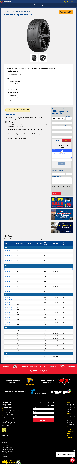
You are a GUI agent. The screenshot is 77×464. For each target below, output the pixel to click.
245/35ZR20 (8, 269)
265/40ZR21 (8, 310)
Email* (53, 130)
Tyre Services (70, 422)
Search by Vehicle (71, 404)
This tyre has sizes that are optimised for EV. (18, 109)
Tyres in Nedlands (6, 446)
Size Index (4, 442)
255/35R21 (8, 302)
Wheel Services (70, 424)
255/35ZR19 (8, 260)
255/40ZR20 (8, 274)
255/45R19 (8, 263)
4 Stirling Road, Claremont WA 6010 (11, 411)
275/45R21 (8, 312)
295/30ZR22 (8, 348)
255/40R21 (8, 305)
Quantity (68, 116)
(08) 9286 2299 (9, 415)
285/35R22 (8, 338)
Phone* (59, 125)
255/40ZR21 (8, 307)
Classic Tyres (70, 431)
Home (6, 11)
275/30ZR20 (8, 286)
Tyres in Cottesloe (6, 444)
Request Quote (56, 193)
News (68, 435)
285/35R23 (8, 356)
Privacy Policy (60, 188)
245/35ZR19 (8, 253)
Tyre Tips (69, 411)
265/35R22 (8, 333)
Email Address (36, 407)
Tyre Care (69, 409)
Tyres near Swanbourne (7, 451)
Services (69, 418)
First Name (35, 411)
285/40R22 (8, 343)
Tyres (68, 402)
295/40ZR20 (8, 291)
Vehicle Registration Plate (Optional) (57, 171)
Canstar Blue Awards (7, 453)
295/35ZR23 (8, 359)
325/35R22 (8, 350)
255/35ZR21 (8, 300)
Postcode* (54, 135)
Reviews (69, 437)
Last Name (35, 415)
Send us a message (9, 418)
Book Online (70, 430)
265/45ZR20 (8, 281)
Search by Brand (71, 408)
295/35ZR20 (8, 289)
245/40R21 (8, 297)
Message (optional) (56, 176)
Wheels (69, 413)
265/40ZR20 (8, 279)
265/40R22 (8, 335)
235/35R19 (8, 250)
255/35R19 (8, 258)
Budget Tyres (5, 455)
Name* (53, 121)
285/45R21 (8, 320)
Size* (53, 116)
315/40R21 (8, 322)
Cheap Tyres (5, 456)
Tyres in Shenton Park (7, 447)
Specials (69, 426)
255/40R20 (8, 276)
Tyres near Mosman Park (7, 449)
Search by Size (70, 406)
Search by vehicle (26, 239)
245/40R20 (8, 271)
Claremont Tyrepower (38, 5)
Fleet (68, 433)
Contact (69, 428)
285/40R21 (8, 317)
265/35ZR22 (8, 330)
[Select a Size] (38, 75)
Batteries (69, 420)
